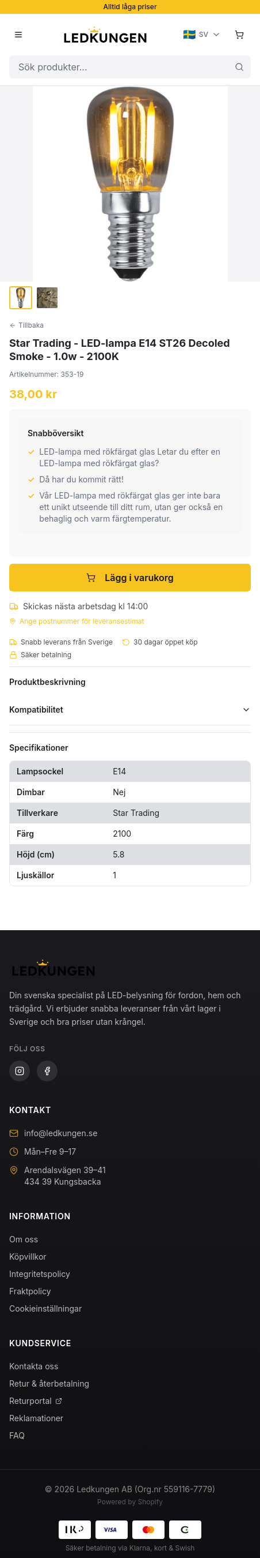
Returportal (35, 1401)
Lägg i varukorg (130, 577)
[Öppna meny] (18, 34)
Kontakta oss (33, 1366)
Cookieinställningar (45, 1308)
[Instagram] (19, 1071)
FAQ (17, 1435)
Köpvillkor (28, 1256)
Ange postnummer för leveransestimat (76, 621)
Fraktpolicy (30, 1291)
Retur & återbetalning (49, 1383)
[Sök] (239, 67)
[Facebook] (47, 1071)
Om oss (23, 1239)
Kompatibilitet (130, 709)
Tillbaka (26, 325)
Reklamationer (36, 1418)
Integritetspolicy (39, 1274)
